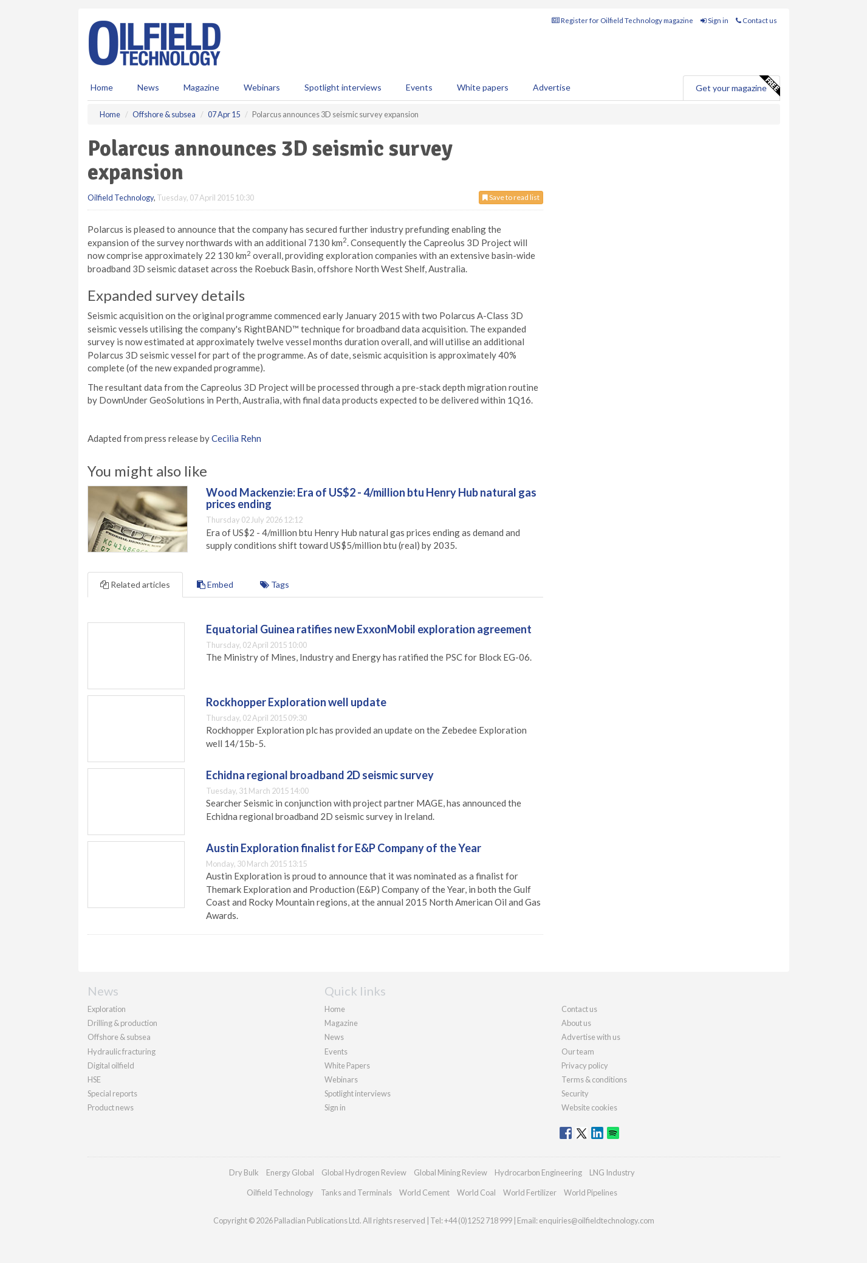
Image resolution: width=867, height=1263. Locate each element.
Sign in (714, 20)
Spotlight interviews (343, 87)
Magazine (201, 87)
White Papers (347, 1065)
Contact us (756, 20)
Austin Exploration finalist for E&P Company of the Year (343, 848)
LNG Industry (612, 1172)
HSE (94, 1079)
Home (102, 87)
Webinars (262, 87)
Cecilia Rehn (236, 438)
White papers (483, 87)
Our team (577, 1051)
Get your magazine (738, 86)
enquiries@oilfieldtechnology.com (596, 1220)
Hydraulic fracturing (121, 1051)
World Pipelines (590, 1192)
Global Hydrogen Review (363, 1172)
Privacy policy (584, 1065)
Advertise (552, 87)
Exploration (106, 1009)
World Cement (424, 1192)
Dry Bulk (244, 1172)
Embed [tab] (215, 584)
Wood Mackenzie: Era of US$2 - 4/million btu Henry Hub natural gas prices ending (371, 498)
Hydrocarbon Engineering (538, 1172)
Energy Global (290, 1172)
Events (419, 87)
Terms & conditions (594, 1079)
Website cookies (589, 1107)
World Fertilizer (530, 1192)
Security (575, 1093)
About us (576, 1023)
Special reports (112, 1093)
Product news (110, 1107)
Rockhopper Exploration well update (296, 702)
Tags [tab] (274, 584)
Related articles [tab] (135, 584)
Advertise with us (590, 1037)
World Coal (476, 1192)
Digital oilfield (110, 1065)
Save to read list (511, 197)
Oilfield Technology (120, 197)
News (334, 1037)
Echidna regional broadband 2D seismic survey (320, 775)
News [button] (148, 87)
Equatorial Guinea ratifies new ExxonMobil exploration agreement (369, 629)
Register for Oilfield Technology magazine (622, 20)
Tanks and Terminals (356, 1192)
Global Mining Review (450, 1172)
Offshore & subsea (119, 1037)
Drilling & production (122, 1023)
